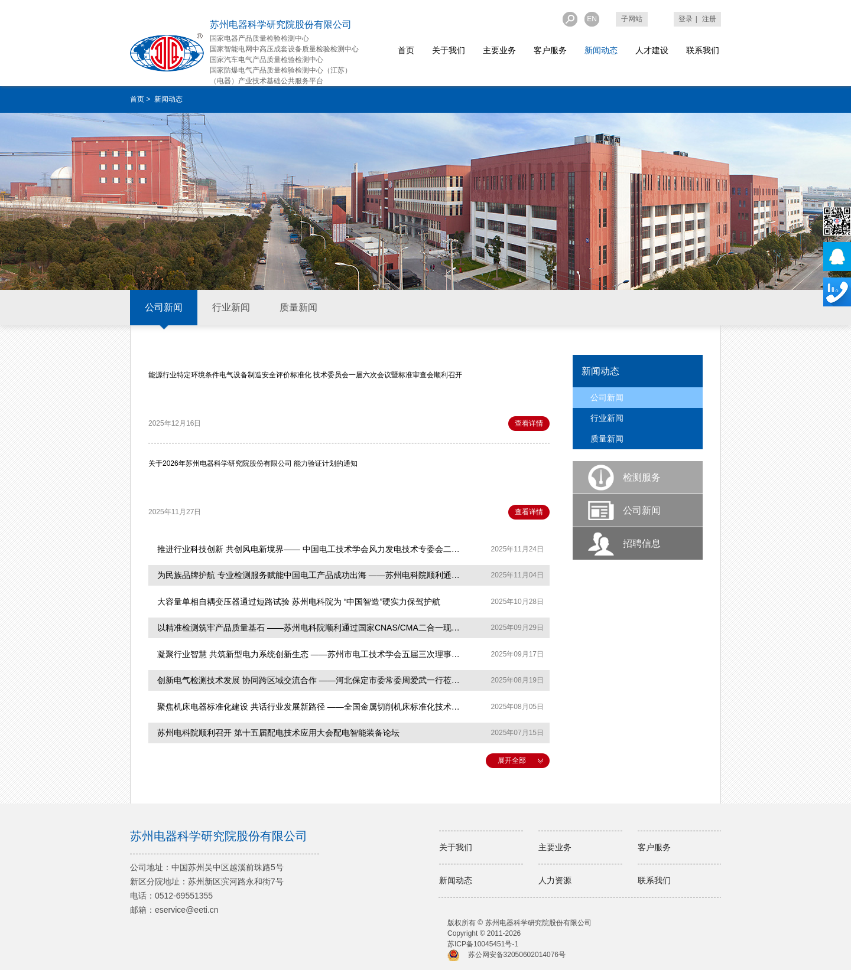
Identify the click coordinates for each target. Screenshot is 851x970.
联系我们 (702, 50)
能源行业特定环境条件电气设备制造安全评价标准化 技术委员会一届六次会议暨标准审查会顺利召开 (305, 375)
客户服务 (550, 50)
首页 (406, 50)
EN (592, 19)
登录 (685, 19)
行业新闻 (231, 307)
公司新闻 (164, 307)
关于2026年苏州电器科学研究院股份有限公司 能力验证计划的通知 (253, 463)
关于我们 (448, 50)
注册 (709, 19)
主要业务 (499, 50)
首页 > (141, 99)
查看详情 (529, 423)
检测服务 (642, 477)
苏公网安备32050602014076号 (517, 955)
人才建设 (651, 50)
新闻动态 (601, 50)
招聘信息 (642, 543)
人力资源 (554, 880)
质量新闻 (298, 307)
